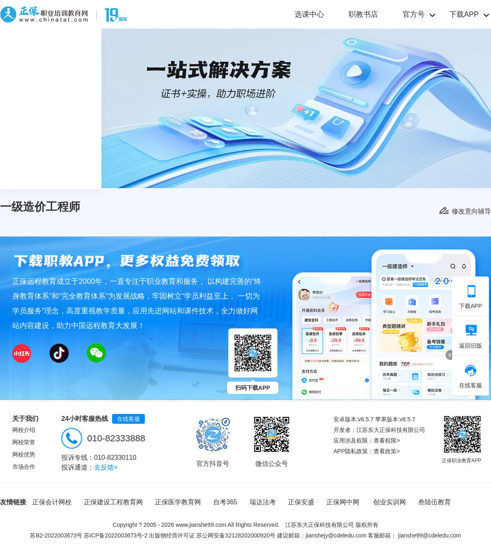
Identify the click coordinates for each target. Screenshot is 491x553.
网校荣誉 (23, 442)
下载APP (470, 297)
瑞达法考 (263, 502)
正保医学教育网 (178, 502)
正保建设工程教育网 (113, 502)
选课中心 (309, 14)
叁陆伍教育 (434, 502)
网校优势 (23, 454)
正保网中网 (343, 502)
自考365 (225, 502)
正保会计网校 (52, 502)
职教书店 (363, 14)
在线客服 (128, 419)
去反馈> (105, 467)
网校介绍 (23, 430)
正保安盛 (301, 502)
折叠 (449, 355)
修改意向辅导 (471, 211)
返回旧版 (470, 336)
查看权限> (387, 440)
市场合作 (23, 466)
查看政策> (387, 451)
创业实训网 (389, 502)
